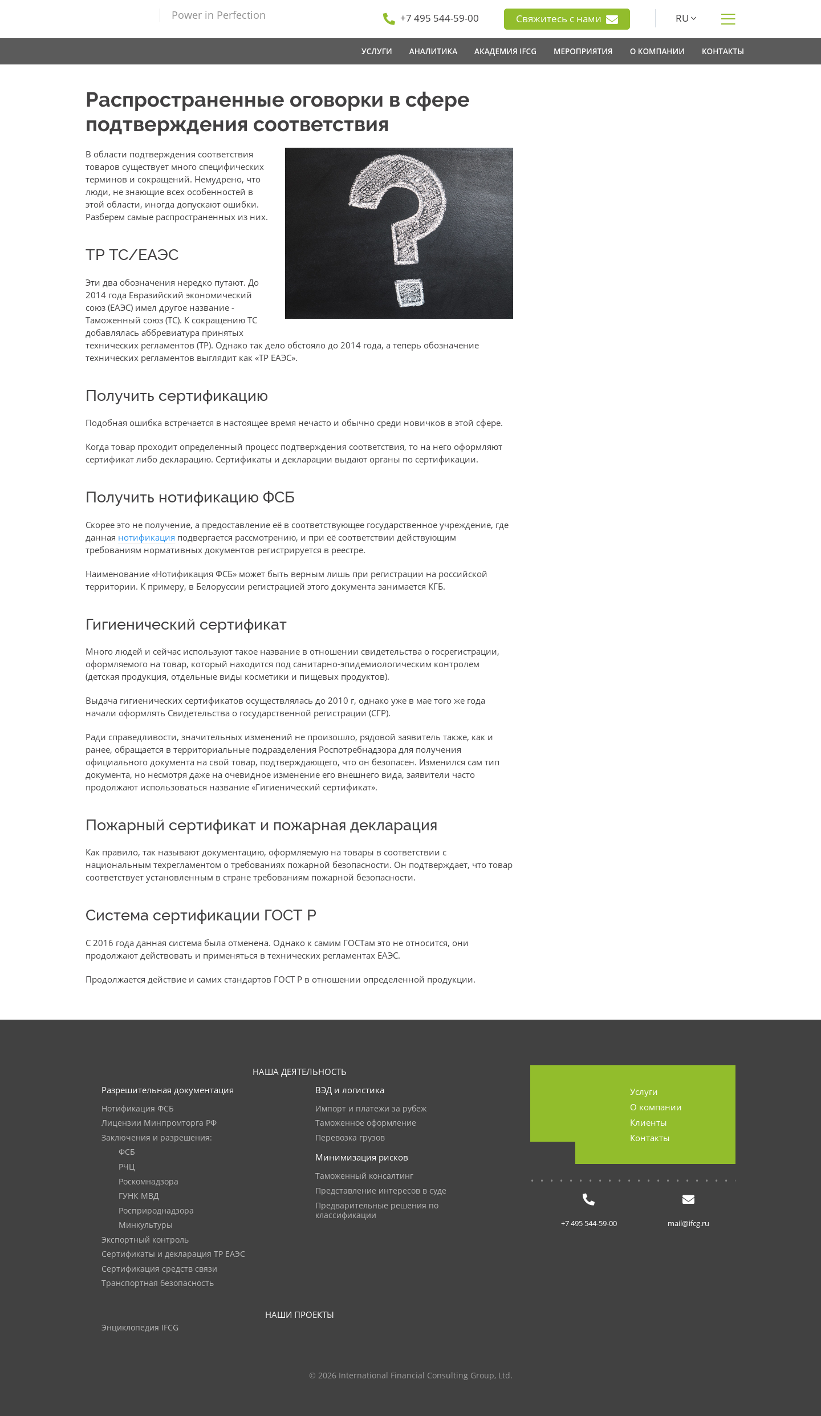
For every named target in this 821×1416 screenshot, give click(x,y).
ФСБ (127, 1152)
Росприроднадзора (156, 1211)
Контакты (650, 1137)
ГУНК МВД (139, 1196)
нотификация (146, 537)
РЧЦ (127, 1167)
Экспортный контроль (145, 1240)
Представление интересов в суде (380, 1191)
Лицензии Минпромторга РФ (159, 1123)
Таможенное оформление (365, 1123)
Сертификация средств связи (159, 1269)
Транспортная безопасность (157, 1283)
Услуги (644, 1091)
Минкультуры (146, 1225)
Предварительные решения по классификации (376, 1211)
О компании (656, 1107)
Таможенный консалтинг (364, 1176)
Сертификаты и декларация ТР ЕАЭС (173, 1254)
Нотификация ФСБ (137, 1109)
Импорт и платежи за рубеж (370, 1109)
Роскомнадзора (148, 1182)
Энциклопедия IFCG (139, 1328)
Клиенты (648, 1122)
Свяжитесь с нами (567, 19)
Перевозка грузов (350, 1138)
